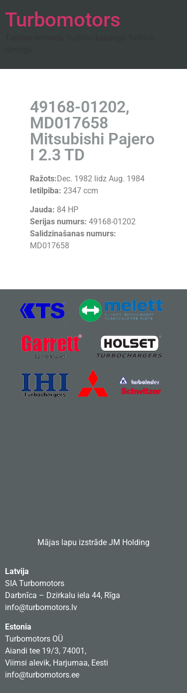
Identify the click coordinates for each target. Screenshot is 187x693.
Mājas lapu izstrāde (72, 542)
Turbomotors (63, 19)
